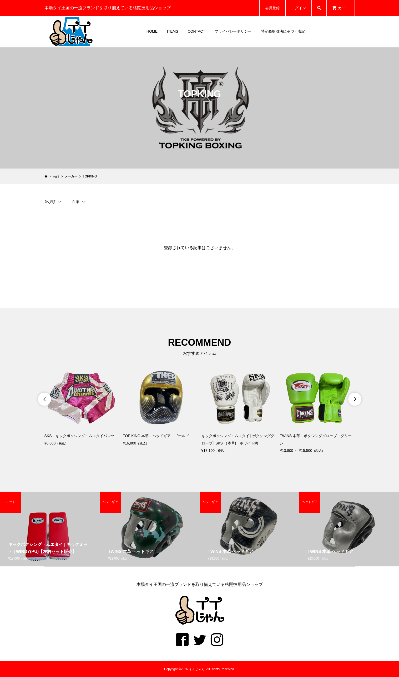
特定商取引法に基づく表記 (283, 31)
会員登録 (272, 8)
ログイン (298, 8)
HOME (152, 31)
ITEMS (172, 31)
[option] (81, 409)
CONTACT (196, 31)
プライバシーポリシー (233, 31)
